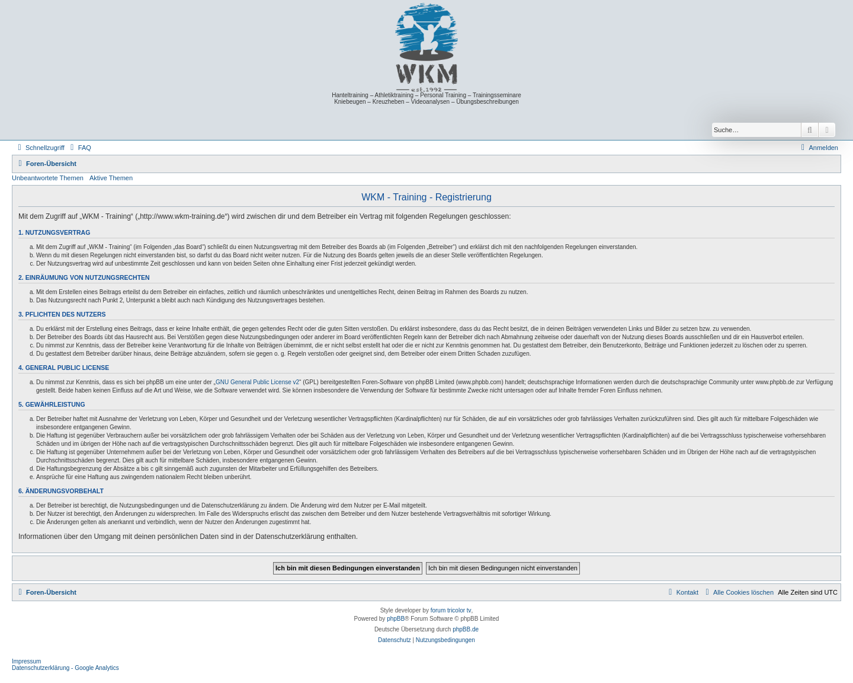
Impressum (26, 661)
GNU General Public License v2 (257, 382)
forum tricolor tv (451, 610)
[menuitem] (79, 148)
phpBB (396, 618)
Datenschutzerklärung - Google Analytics (65, 668)
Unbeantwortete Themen (48, 177)
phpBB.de (466, 629)
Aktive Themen (111, 177)
